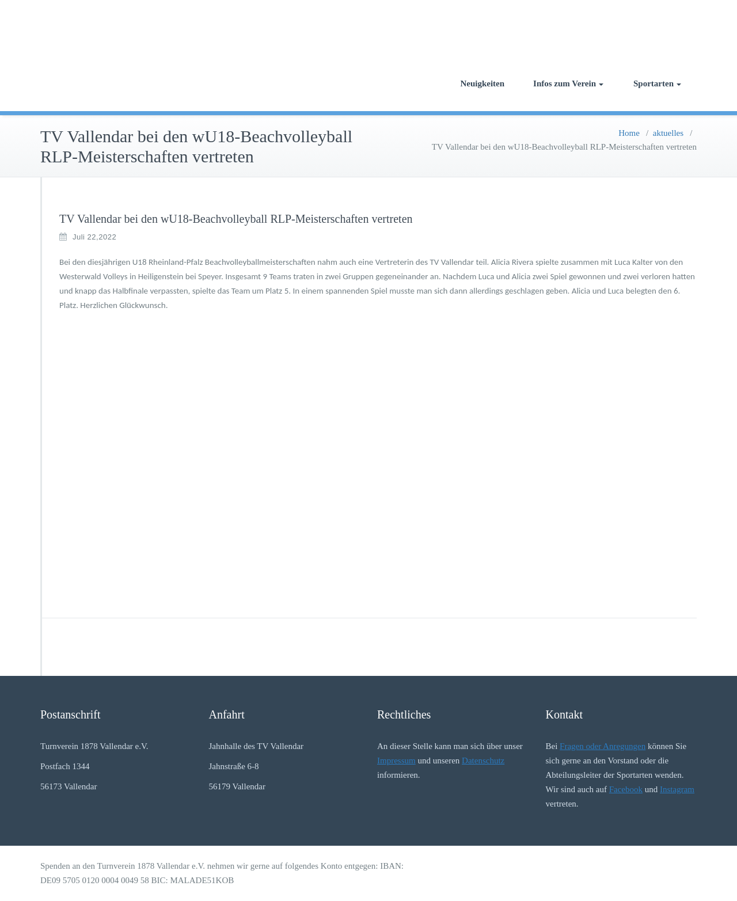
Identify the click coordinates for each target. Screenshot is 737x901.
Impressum (396, 760)
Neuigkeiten (482, 83)
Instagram (677, 789)
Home (629, 133)
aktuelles (668, 133)
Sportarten (657, 83)
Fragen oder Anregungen (602, 746)
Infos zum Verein (568, 83)
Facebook (626, 789)
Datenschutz (483, 760)
